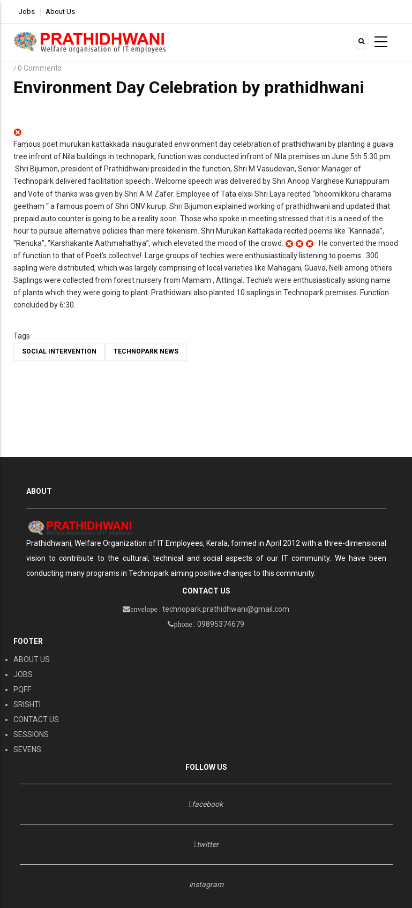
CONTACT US (36, 719)
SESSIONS (31, 734)
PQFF (22, 689)
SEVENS (27, 749)
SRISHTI (27, 704)
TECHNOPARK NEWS (146, 351)
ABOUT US (31, 659)
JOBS (23, 674)
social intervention (59, 351)
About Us (60, 11)
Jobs (27, 11)
